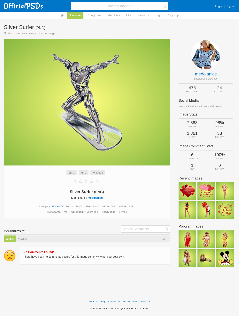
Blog (129, 15)
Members (113, 15)
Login (218, 6)
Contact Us (145, 301)
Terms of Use (114, 301)
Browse (75, 15)
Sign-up (231, 6)
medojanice (95, 197)
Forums (143, 15)
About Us (93, 301)
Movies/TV (58, 206)
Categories (93, 15)
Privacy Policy (130, 301)
